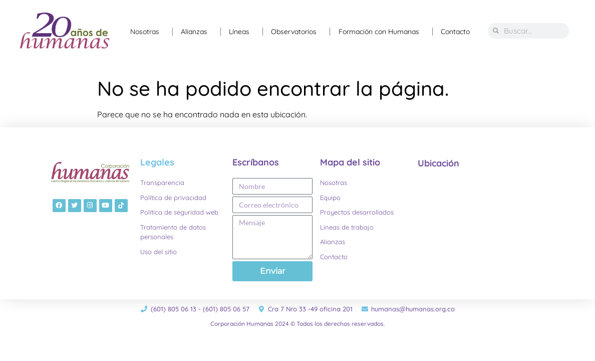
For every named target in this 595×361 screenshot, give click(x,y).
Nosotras (147, 32)
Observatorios (296, 32)
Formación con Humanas (381, 32)
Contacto (455, 31)
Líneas (241, 32)
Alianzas (196, 32)
